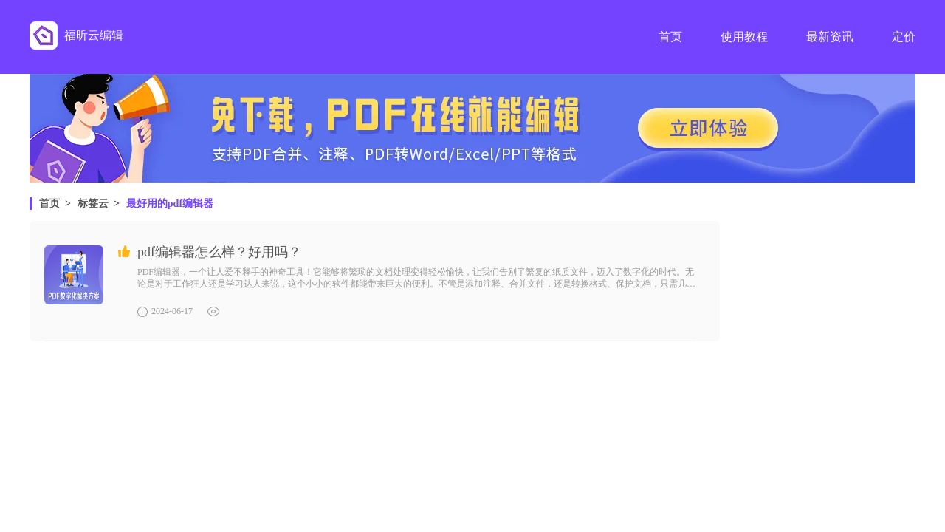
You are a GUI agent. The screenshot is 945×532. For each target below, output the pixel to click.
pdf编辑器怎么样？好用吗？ (219, 252)
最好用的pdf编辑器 (169, 203)
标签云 (93, 203)
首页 (49, 203)
